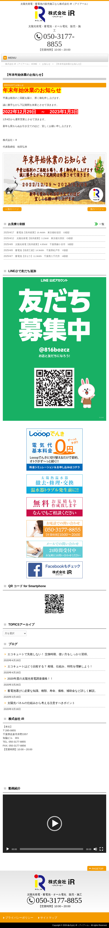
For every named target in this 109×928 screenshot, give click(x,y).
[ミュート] (95, 849)
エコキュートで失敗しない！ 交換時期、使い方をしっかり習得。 (48, 654)
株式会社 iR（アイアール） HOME (21, 64)
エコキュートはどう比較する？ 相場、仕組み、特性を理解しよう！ (50, 666)
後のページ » (96, 209)
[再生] (8, 849)
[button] (54, 823)
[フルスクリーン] (101, 849)
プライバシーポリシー (19, 917)
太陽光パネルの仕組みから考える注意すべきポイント (41, 702)
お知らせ (46, 64)
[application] (54, 823)
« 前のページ (12, 209)
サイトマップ (48, 917)
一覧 (101, 224)
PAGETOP (97, 868)
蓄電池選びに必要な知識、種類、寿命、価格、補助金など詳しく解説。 (52, 690)
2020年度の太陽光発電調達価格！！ (30, 678)
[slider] (51, 849)
